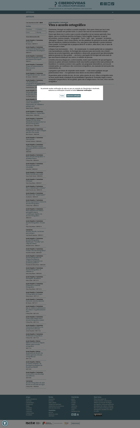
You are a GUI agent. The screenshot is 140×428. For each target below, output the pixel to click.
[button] (5, 423)
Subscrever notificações (73, 96)
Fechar (62, 96)
